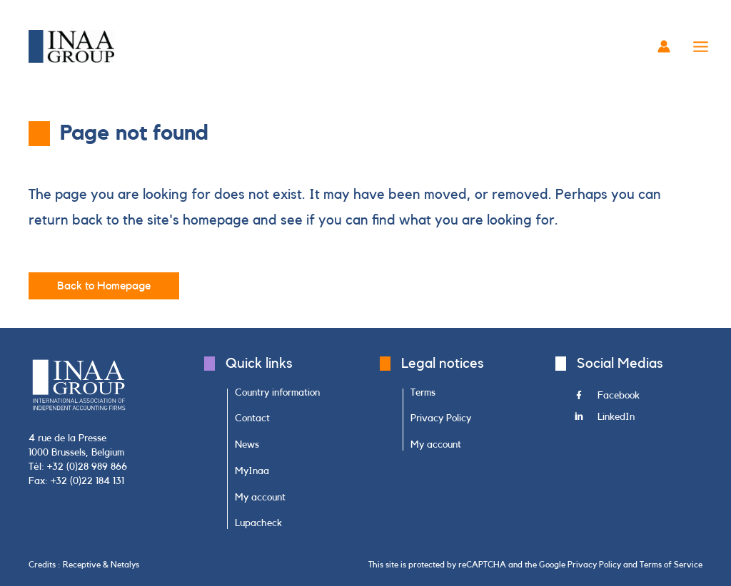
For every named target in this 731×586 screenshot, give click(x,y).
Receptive (82, 564)
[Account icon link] (663, 46)
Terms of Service (671, 564)
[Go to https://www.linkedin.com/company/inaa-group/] (638, 420)
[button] (104, 285)
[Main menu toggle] (701, 46)
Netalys (125, 564)
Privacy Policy (594, 564)
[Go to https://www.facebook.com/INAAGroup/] (638, 399)
